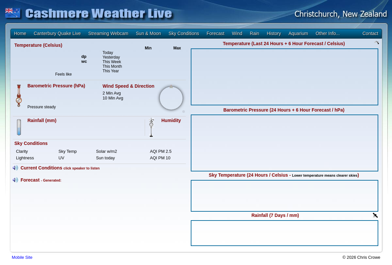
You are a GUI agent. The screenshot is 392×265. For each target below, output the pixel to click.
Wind (237, 33)
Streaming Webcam (108, 33)
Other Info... (328, 33)
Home (20, 33)
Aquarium (298, 33)
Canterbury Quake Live (57, 33)
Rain (254, 33)
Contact (370, 33)
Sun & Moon (148, 33)
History (274, 33)
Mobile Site (22, 257)
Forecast (215, 33)
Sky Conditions (184, 33)
